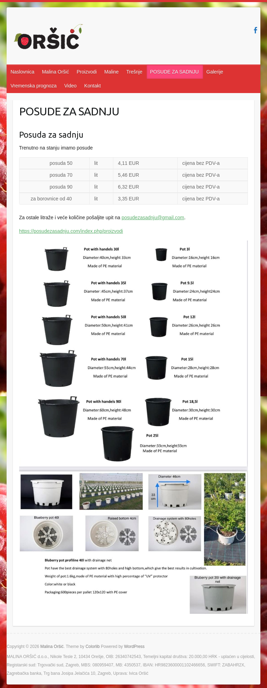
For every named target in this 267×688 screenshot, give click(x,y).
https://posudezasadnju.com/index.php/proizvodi (71, 231)
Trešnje (134, 72)
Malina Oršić (55, 72)
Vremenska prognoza (33, 86)
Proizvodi (86, 72)
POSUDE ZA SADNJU (174, 72)
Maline (111, 72)
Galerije (215, 72)
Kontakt (92, 86)
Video (70, 86)
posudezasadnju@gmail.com (153, 217)
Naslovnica (22, 72)
